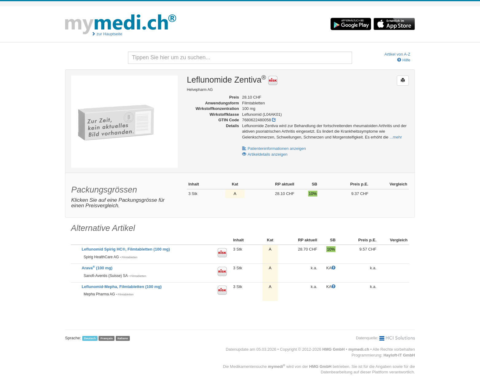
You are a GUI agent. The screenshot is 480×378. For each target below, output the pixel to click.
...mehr (395, 137)
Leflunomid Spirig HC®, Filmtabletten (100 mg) (126, 249)
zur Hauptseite (106, 34)
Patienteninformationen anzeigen (274, 148)
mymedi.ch (358, 349)
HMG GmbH (333, 349)
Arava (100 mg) (97, 268)
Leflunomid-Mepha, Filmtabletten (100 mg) (122, 286)
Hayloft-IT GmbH (399, 355)
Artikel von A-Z (397, 54)
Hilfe (403, 60)
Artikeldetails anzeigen (265, 154)
